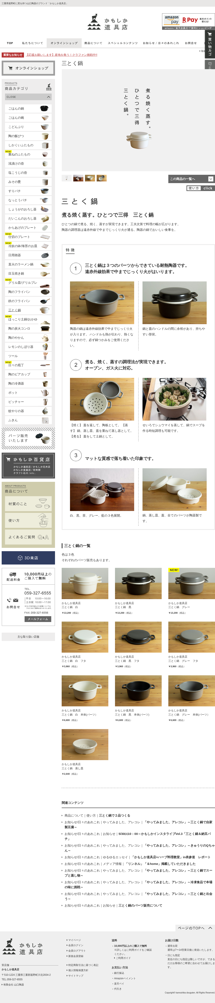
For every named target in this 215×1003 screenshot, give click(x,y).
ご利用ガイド (123, 958)
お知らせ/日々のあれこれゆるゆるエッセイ (138, 857)
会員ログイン (75, 945)
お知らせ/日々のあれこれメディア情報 (130, 864)
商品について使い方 (97, 815)
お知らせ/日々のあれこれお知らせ (113, 905)
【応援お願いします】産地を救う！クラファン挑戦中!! (61, 54)
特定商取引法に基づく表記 (83, 965)
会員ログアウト (77, 950)
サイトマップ (75, 975)
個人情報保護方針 (78, 970)
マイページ (74, 940)
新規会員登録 (75, 956)
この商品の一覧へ (182, 179)
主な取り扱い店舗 (28, 636)
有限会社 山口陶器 (13, 984)
